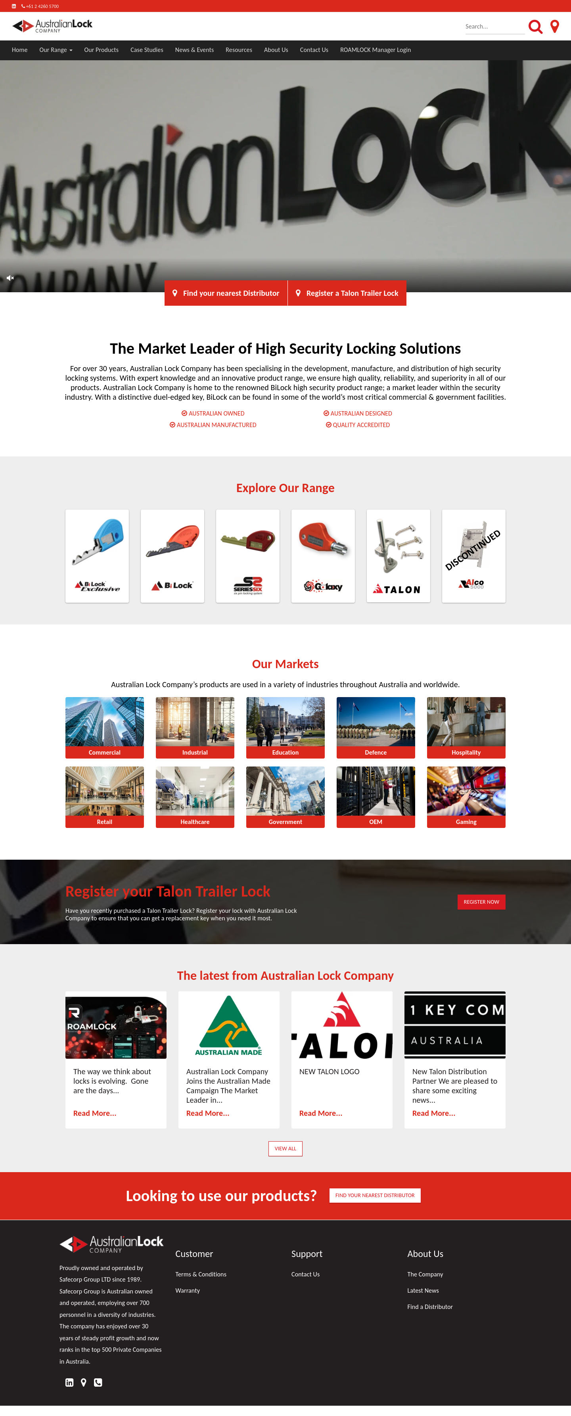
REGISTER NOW (481, 902)
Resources (239, 50)
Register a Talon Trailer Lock (347, 293)
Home (20, 50)
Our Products (101, 50)
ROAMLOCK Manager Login (375, 50)
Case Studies (146, 50)
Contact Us (314, 50)
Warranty (188, 1290)
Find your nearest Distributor (226, 293)
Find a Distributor (430, 1307)
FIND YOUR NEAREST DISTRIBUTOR (375, 1195)
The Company (425, 1274)
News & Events (194, 50)
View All (286, 1148)
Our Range (56, 50)
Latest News (423, 1290)
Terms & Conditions (201, 1274)
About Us (276, 50)
